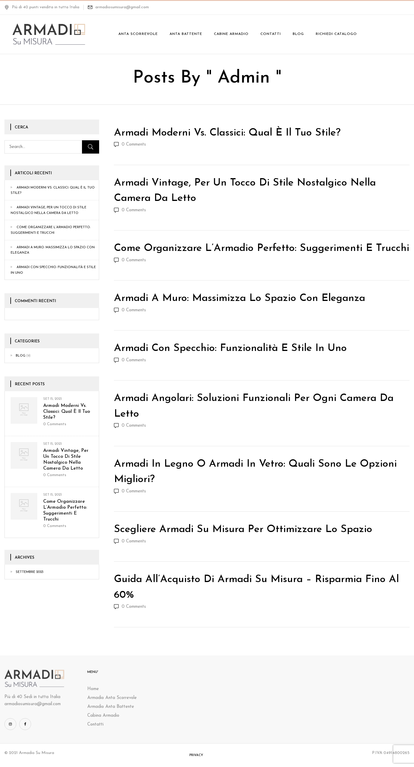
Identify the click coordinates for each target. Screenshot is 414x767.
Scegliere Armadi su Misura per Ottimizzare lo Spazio (243, 529)
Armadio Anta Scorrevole (112, 698)
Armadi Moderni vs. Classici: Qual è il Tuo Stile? (66, 411)
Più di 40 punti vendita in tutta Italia (41, 7)
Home (93, 689)
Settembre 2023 (30, 572)
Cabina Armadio (103, 715)
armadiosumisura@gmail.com (122, 7)
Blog (20, 355)
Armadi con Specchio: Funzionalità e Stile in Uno (230, 348)
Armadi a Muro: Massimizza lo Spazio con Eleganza (239, 298)
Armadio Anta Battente (110, 707)
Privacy (196, 755)
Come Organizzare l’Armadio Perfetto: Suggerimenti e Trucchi (261, 248)
